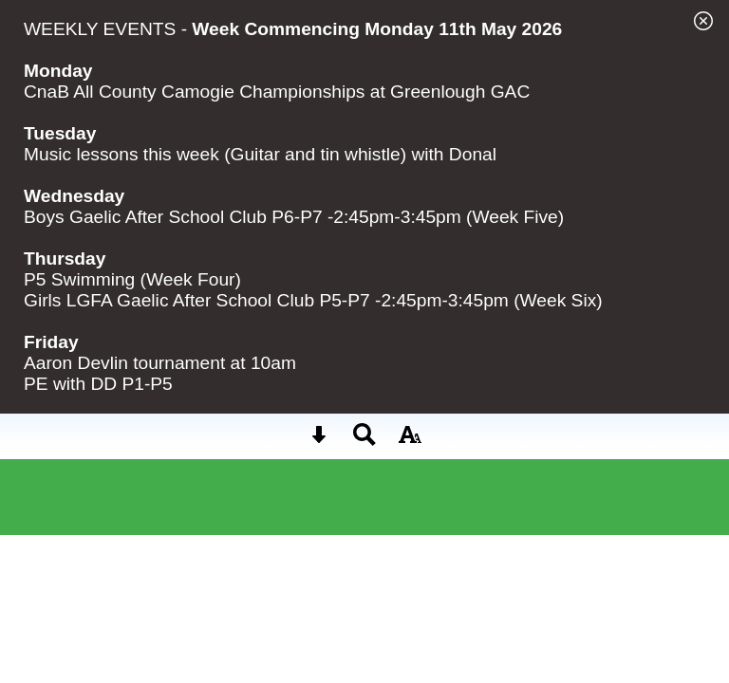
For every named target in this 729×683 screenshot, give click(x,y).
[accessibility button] (410, 441)
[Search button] (364, 441)
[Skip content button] (319, 441)
